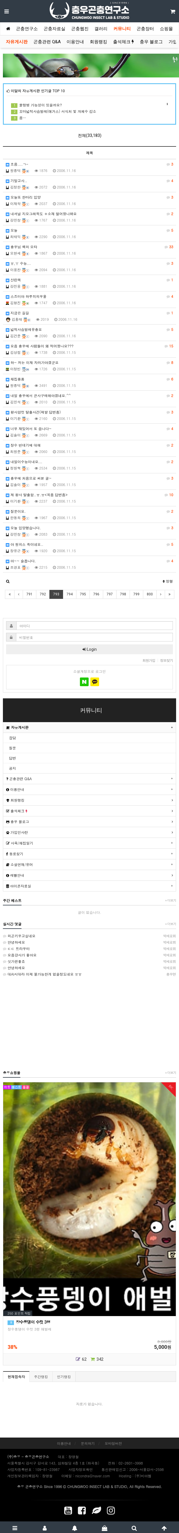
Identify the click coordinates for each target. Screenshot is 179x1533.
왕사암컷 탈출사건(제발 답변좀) (89, 412)
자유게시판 (17, 41)
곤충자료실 (54, 28)
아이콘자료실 (18, 885)
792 (43, 594)
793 (56, 594)
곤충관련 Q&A (47, 41)
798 (123, 594)
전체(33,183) (89, 135)
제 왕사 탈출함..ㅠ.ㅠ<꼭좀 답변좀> (89, 495)
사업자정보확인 (80, 1469)
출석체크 (123, 41)
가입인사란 (17, 832)
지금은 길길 (89, 313)
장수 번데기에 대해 (89, 445)
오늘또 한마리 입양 (89, 197)
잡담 (12, 737)
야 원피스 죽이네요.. (89, 544)
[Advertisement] (89, 1023)
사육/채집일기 (19, 842)
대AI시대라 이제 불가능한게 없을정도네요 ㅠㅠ (89, 974)
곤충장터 (145, 28)
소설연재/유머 (19, 864)
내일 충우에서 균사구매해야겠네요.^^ (89, 395)
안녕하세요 (89, 942)
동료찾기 (14, 853)
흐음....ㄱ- (89, 164)
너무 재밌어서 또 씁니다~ (89, 428)
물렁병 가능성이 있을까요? (89, 105)
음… (18, 118)
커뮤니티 (122, 28)
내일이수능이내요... (89, 462)
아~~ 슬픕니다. (89, 561)
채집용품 (89, 379)
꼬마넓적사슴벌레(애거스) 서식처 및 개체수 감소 (53, 111)
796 (96, 594)
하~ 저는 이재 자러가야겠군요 (89, 362)
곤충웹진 (80, 28)
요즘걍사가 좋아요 (89, 955)
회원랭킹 (98, 41)
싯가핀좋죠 (89, 961)
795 (83, 594)
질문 (12, 747)
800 (150, 594)
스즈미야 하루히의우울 (89, 296)
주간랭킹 (41, 1376)
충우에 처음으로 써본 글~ (89, 478)
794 (70, 594)
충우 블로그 (151, 41)
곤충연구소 (27, 28)
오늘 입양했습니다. (89, 528)
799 (136, 594)
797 (110, 594)
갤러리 (101, 28)
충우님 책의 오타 (89, 247)
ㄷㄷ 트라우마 (89, 948)
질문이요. (89, 511)
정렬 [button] (168, 581)
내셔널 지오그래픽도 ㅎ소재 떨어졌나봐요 (89, 214)
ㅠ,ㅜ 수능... (89, 263)
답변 (12, 757)
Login (90, 649)
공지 (12, 768)
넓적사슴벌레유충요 (89, 329)
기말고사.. (89, 180)
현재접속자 (16, 1376)
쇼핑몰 (166, 28)
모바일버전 (113, 1443)
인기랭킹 (64, 1376)
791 (29, 594)
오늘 (89, 230)
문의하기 (88, 1443)
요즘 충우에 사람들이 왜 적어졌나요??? (89, 346)
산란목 (89, 280)
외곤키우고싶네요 (89, 936)
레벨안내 (15, 875)
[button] (7, 581)
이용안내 (75, 41)
